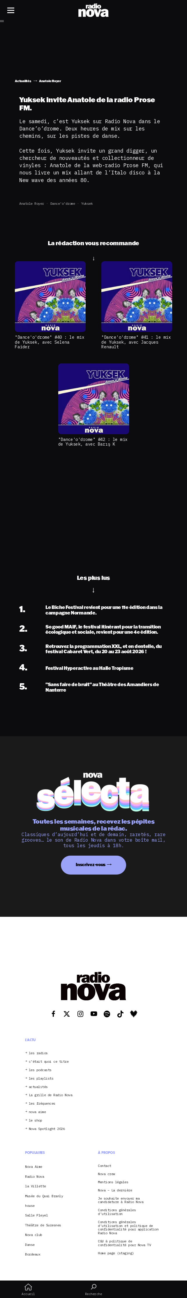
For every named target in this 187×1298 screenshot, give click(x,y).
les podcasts (40, 1070)
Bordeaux (32, 1254)
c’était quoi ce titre (49, 1062)
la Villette (35, 1186)
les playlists (41, 1078)
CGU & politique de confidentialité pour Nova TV (124, 1243)
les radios (38, 1053)
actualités (38, 1087)
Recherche (93, 1289)
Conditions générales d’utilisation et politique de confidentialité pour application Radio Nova (128, 1227)
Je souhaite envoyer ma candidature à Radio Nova (120, 1200)
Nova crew (106, 1174)
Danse (30, 1244)
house (30, 1205)
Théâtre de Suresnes (43, 1225)
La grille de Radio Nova (51, 1095)
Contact (104, 1166)
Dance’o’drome (62, 203)
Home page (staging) (116, 1253)
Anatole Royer (31, 203)
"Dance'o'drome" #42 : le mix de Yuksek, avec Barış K (93, 442)
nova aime (37, 1112)
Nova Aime (33, 1166)
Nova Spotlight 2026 (47, 1129)
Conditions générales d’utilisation (117, 1212)
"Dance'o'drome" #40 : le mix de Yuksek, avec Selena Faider (49, 341)
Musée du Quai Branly (44, 1196)
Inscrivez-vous (90, 864)
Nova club (33, 1234)
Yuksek (87, 203)
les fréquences (42, 1103)
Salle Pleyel (36, 1215)
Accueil (28, 1289)
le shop (35, 1120)
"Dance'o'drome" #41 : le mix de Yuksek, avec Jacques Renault (136, 341)
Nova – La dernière (115, 1190)
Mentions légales (113, 1182)
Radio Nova (34, 1176)
